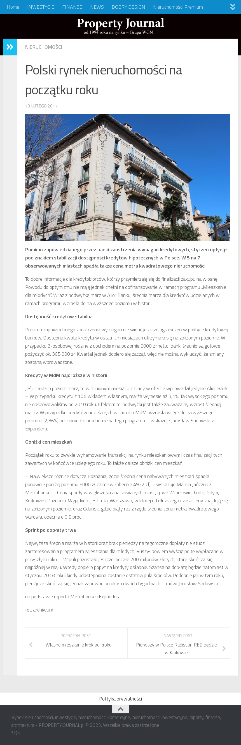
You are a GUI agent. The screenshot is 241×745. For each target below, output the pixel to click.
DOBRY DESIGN (128, 7)
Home (13, 7)
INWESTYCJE (40, 7)
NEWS (97, 7)
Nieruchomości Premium (178, 7)
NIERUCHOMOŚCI (43, 47)
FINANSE (72, 7)
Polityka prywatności (120, 698)
